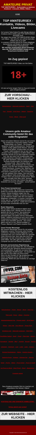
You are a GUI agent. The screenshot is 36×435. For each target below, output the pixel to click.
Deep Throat (17, 368)
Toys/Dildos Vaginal (6, 336)
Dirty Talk (11, 325)
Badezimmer (30, 368)
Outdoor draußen (28, 352)
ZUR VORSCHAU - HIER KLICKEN (18, 96)
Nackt (28, 106)
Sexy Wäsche (19, 325)
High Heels (29, 331)
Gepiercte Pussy (7, 357)
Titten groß (22, 117)
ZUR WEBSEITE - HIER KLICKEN (18, 415)
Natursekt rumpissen (19, 106)
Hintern (24, 111)
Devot (24, 368)
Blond (16, 117)
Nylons (33, 336)
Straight (9, 111)
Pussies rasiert (21, 320)
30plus (19, 352)
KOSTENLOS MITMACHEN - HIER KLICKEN (18, 293)
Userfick (21, 341)
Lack (17, 347)
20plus (20, 315)
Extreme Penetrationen (9, 352)
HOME (17, 14)
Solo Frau (30, 309)
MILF (16, 341)
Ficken (14, 309)
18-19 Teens (16, 111)
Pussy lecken (21, 363)
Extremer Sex (24, 357)
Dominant (11, 347)
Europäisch (3, 341)
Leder (21, 347)
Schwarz (15, 357)
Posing (8, 363)
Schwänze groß (6, 331)
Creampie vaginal (18, 373)
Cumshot (26, 315)
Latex (26, 347)
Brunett (27, 341)
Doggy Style (28, 325)
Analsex (31, 347)
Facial (19, 336)
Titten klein (26, 336)
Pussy (15, 315)
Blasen (19, 309)
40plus (13, 363)
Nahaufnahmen (6, 106)
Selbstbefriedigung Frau (8, 320)
